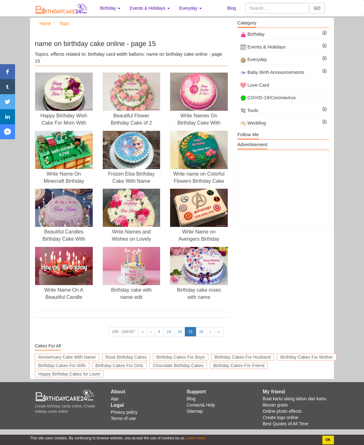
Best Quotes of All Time (286, 423)
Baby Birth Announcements (272, 72)
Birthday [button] (110, 8)
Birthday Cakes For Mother (306, 357)
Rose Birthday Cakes (126, 357)
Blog (231, 8)
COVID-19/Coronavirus (268, 97)
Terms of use (123, 418)
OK (327, 440)
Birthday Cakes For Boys (180, 357)
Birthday (252, 34)
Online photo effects (282, 411)
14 (180, 332)
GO (317, 8)
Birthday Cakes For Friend (238, 365)
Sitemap (195, 411)
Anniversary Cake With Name (67, 357)
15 (190, 332)
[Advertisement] (283, 189)
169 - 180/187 (123, 332)
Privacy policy (124, 412)
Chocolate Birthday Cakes (178, 365)
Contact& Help (201, 404)
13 (169, 332)
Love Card (254, 85)
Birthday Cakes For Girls (119, 365)
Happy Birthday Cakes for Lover (69, 373)
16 (201, 332)
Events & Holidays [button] (150, 8)
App (115, 398)
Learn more (195, 438)
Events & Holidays (263, 46)
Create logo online (281, 417)
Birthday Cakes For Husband (243, 357)
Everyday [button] (190, 8)
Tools (249, 110)
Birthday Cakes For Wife (62, 365)
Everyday (253, 59)
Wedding (253, 122)
